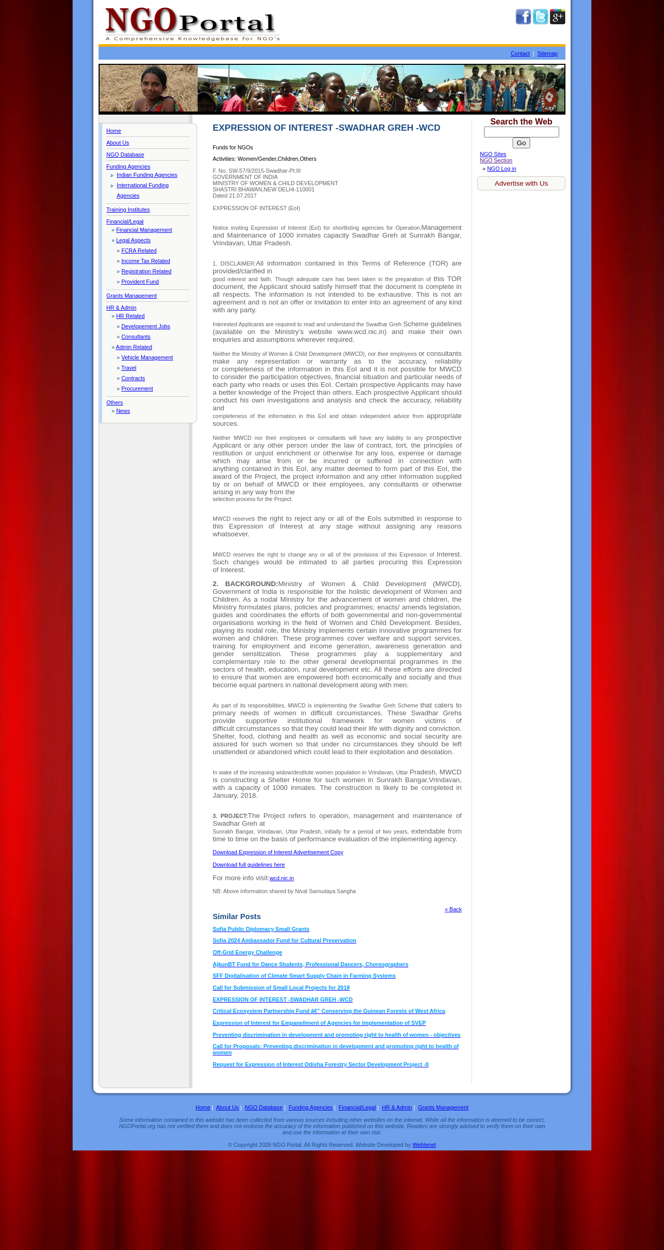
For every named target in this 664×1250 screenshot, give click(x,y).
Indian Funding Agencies (147, 175)
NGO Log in (501, 168)
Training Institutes (128, 209)
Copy (278, 852)
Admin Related (134, 347)
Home (113, 131)
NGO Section (496, 160)
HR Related (130, 316)
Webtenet (424, 1145)
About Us (117, 143)
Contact (520, 53)
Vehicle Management (147, 357)
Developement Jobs (145, 326)
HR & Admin (121, 307)
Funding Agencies (128, 166)
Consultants (135, 337)
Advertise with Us (521, 183)
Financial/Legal (125, 221)
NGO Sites (493, 154)
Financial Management (144, 230)
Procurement (137, 388)
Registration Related (146, 271)
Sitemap (547, 53)
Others (114, 402)
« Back (453, 909)
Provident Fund (140, 282)
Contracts (133, 378)
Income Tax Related (145, 261)
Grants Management (131, 296)
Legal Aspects (133, 240)
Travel (128, 368)
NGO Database (125, 154)
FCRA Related (139, 250)
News (123, 411)
